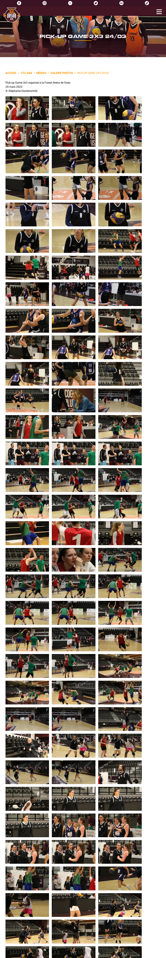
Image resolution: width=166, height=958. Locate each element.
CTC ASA (26, 73)
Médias (41, 73)
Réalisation (117, 954)
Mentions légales (62, 954)
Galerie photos (62, 73)
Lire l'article (29, 900)
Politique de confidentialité (88, 954)
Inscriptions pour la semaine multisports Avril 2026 (49, 890)
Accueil (11, 73)
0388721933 (91, 880)
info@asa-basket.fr (95, 885)
